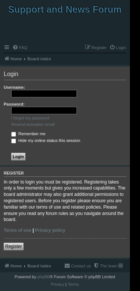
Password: (14, 104)
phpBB (43, 277)
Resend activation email (33, 124)
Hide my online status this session (45, 140)
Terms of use (17, 230)
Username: (14, 87)
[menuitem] (19, 47)
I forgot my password (30, 118)
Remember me (28, 133)
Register (13, 246)
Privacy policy (50, 230)
